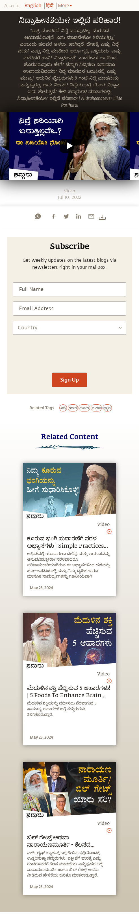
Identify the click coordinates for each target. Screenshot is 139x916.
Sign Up (69, 379)
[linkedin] (78, 216)
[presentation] (69, 351)
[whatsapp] (38, 216)
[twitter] (66, 216)
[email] (91, 216)
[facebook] (53, 216)
